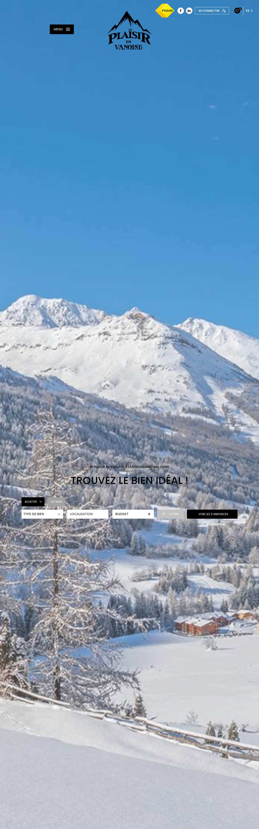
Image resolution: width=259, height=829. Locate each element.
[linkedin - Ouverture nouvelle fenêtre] (189, 10)
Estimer (56, 502)
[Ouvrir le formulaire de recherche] (170, 514)
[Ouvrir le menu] (62, 29)
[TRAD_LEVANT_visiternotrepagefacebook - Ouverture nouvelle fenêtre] (180, 10)
